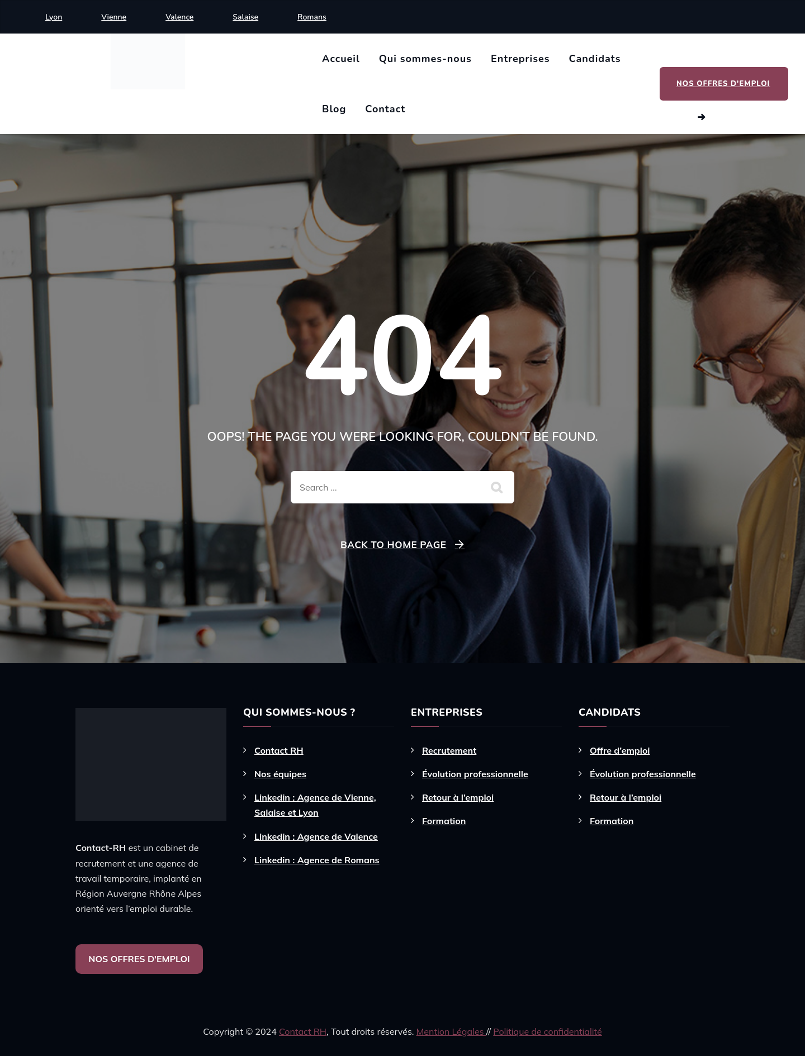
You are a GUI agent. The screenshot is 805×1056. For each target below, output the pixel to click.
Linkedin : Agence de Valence (316, 836)
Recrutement (449, 750)
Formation (444, 820)
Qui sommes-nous (425, 58)
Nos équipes (280, 773)
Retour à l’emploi (458, 797)
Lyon (53, 17)
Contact (385, 109)
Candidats (595, 58)
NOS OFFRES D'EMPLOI (139, 958)
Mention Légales (451, 1031)
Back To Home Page (393, 544)
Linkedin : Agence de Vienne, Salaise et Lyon (315, 805)
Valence (179, 17)
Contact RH (279, 750)
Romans (311, 17)
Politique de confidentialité (547, 1031)
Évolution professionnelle (475, 773)
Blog (334, 109)
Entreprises (520, 58)
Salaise (245, 17)
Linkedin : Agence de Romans (317, 859)
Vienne (113, 17)
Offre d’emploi (620, 750)
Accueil (341, 58)
